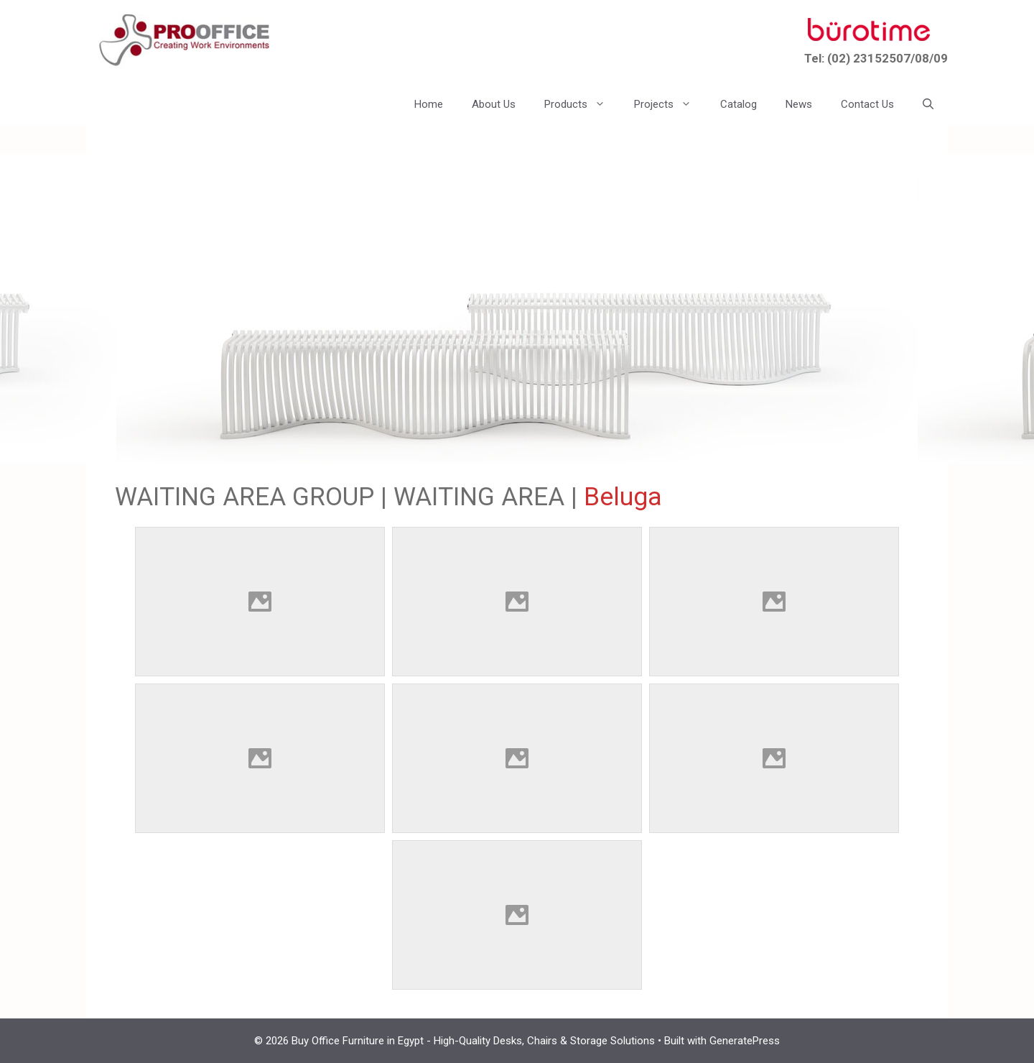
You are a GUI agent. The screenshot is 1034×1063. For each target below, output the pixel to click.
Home (428, 104)
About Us (494, 104)
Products (582, 104)
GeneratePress (744, 1040)
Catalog (738, 104)
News (799, 104)
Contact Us (867, 104)
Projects (670, 104)
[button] (928, 104)
